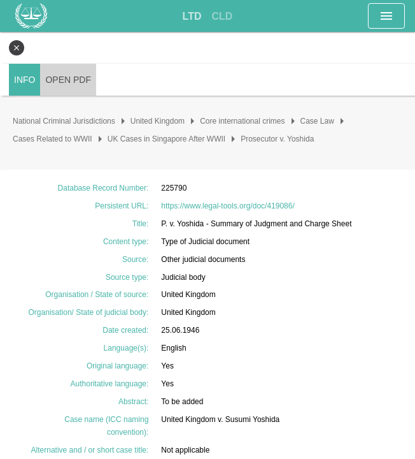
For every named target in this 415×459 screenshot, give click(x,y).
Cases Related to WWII (52, 139)
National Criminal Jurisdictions (64, 121)
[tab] (192, 16)
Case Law (317, 121)
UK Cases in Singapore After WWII (166, 139)
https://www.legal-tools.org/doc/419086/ (227, 205)
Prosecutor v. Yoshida (277, 139)
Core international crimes (242, 121)
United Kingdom (157, 121)
